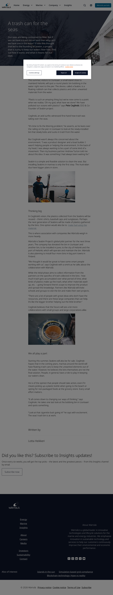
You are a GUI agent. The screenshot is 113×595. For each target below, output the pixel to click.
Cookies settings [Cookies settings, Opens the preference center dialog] (34, 73)
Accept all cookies (80, 73)
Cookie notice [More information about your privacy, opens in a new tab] (69, 67)
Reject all (64, 73)
